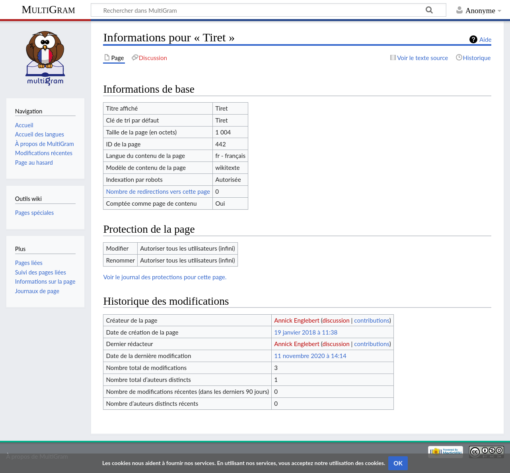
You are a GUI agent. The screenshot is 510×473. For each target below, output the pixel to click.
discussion (335, 320)
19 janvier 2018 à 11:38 (305, 332)
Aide (485, 39)
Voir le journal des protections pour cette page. (164, 276)
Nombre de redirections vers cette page (158, 191)
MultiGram (48, 9)
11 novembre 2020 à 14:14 (310, 355)
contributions (371, 320)
